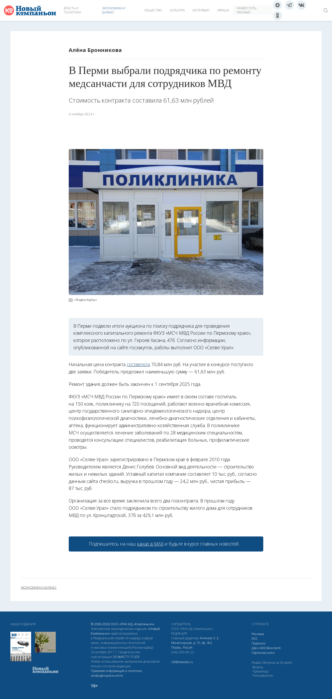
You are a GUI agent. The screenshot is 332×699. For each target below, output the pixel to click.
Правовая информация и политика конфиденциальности (116, 673)
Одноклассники (263, 652)
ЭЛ (126, 657)
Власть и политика (72, 10)
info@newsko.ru (182, 662)
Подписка (258, 643)
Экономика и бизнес (113, 10)
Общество (153, 10)
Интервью (201, 10)
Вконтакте (273, 648)
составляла (138, 364)
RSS (254, 638)
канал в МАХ (150, 544)
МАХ (263, 648)
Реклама (258, 634)
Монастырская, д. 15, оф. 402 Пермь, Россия (191, 645)
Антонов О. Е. (209, 638)
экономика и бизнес (39, 588)
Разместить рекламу (246, 10)
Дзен (255, 648)
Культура (177, 10)
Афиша (223, 10)
